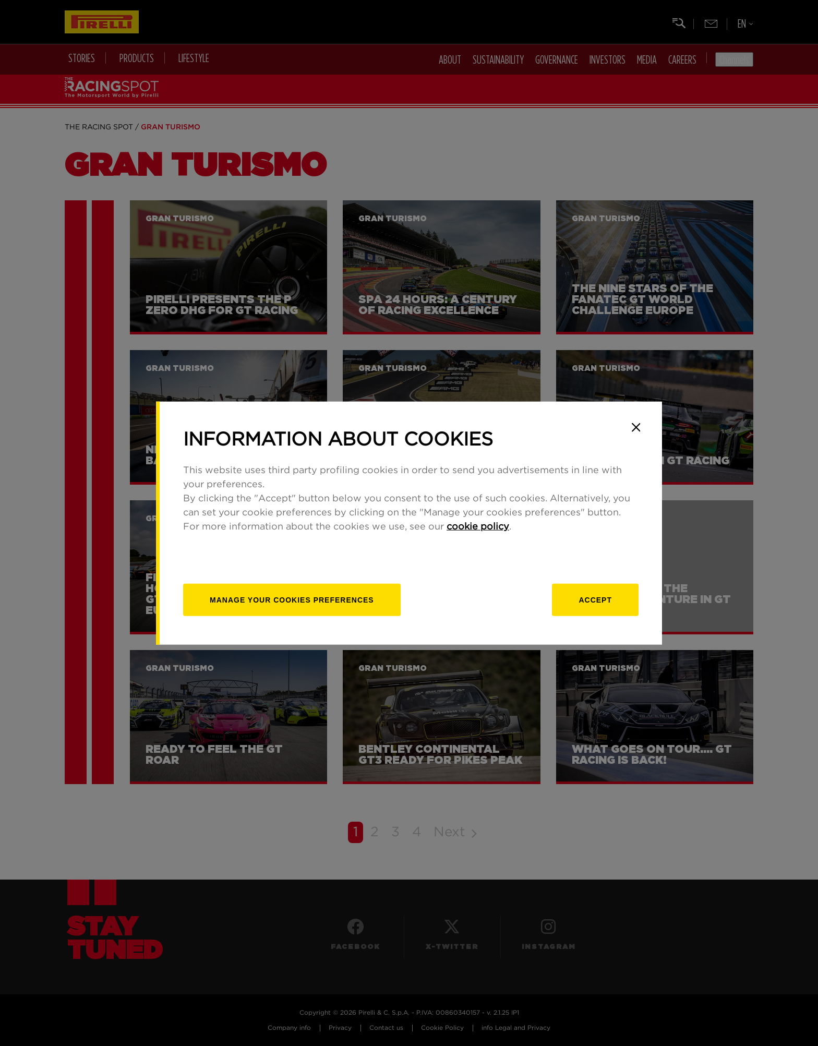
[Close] (635, 427)
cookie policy (478, 527)
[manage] (292, 600)
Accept (595, 600)
